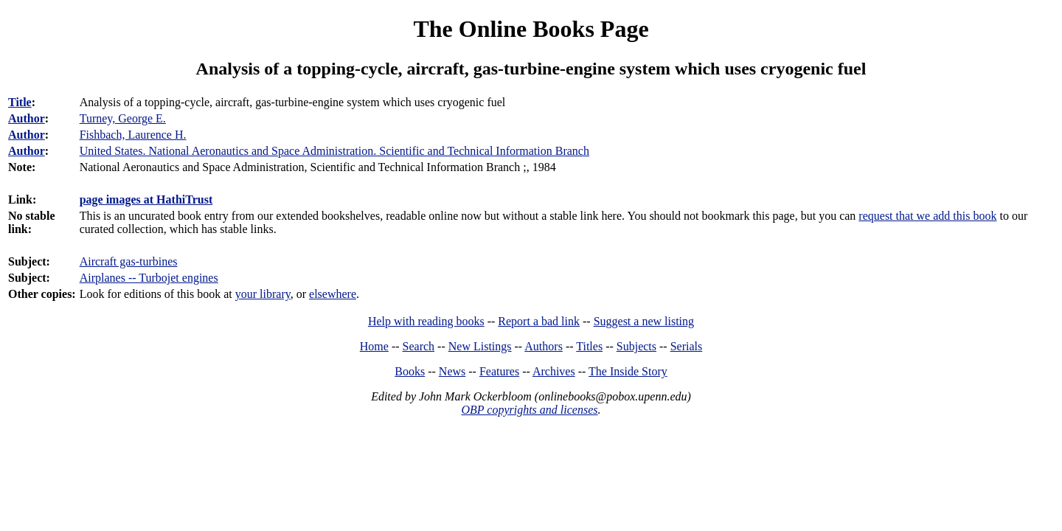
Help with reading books (426, 321)
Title (20, 102)
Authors (543, 346)
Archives (553, 371)
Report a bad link (539, 321)
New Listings (480, 346)
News (452, 371)
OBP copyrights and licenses (529, 409)
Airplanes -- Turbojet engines (149, 277)
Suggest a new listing (644, 321)
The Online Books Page (530, 28)
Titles (589, 346)
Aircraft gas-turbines (129, 261)
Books (410, 371)
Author (26, 118)
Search (419, 346)
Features (499, 371)
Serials (686, 346)
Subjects (636, 346)
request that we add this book (927, 215)
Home (374, 346)
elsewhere (332, 294)
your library (263, 294)
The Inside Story (628, 371)
